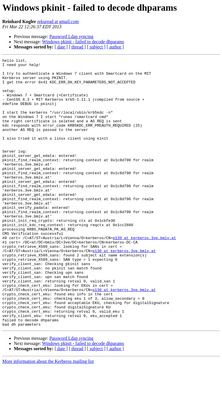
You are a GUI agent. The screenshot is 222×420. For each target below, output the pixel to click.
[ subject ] (96, 46)
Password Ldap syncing (71, 36)
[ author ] (115, 46)
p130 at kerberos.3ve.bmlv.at (144, 274)
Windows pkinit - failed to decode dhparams (83, 41)
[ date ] (61, 46)
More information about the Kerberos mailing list (48, 414)
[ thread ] (77, 46)
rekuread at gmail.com (58, 21)
